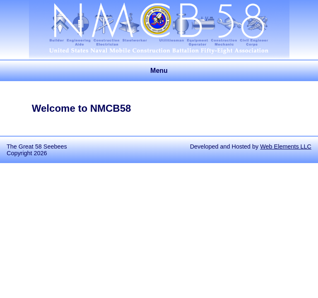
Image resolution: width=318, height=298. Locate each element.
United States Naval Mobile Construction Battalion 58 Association (159, 15)
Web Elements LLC (285, 146)
